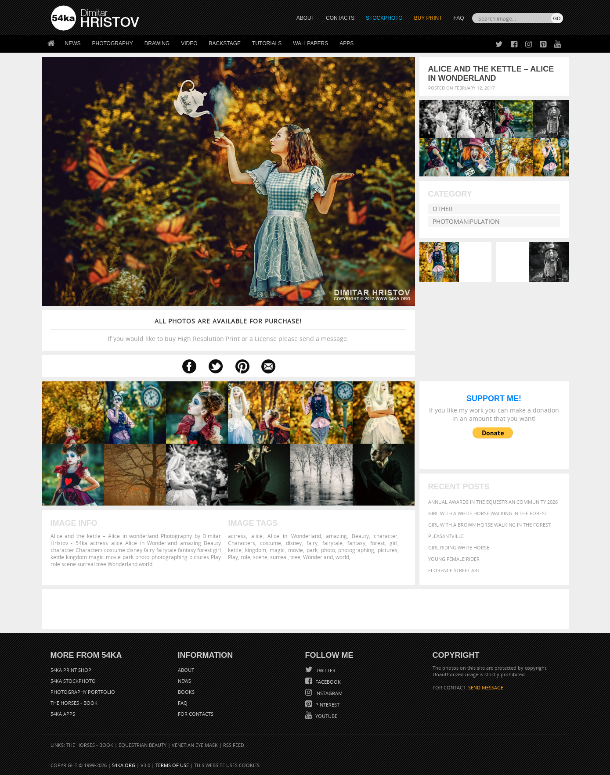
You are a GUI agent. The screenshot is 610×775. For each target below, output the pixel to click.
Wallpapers (310, 43)
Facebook (327, 681)
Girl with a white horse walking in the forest (487, 513)
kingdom (255, 549)
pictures (387, 549)
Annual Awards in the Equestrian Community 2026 (493, 502)
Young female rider (454, 559)
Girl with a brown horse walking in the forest (489, 524)
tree (295, 556)
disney (294, 542)
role (245, 556)
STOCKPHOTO (384, 18)
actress (237, 535)
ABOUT (305, 18)
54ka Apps (63, 713)
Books (186, 692)
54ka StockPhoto (73, 681)
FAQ (458, 18)
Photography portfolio (83, 692)
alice (257, 535)
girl (393, 542)
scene (260, 556)
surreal (279, 556)
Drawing (157, 43)
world (342, 556)
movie (295, 549)
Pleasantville (446, 536)
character (385, 535)
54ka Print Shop (71, 670)
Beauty (360, 535)
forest (377, 542)
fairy (312, 542)
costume (270, 542)
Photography (112, 43)
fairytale (332, 542)
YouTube (325, 716)
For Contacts (195, 713)
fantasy (356, 542)
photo (328, 549)
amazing (336, 535)
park (312, 549)
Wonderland (318, 556)
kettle (235, 549)
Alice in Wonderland (294, 535)
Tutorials (267, 43)
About (186, 670)
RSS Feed (233, 745)
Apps (346, 43)
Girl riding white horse (458, 547)
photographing (356, 549)
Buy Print (428, 18)
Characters (241, 542)
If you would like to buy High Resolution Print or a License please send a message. (228, 330)
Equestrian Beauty (142, 745)
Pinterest (326, 704)
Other (443, 209)
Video (189, 43)
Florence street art (454, 570)
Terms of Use (172, 765)
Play (233, 556)
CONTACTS (340, 18)
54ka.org (123, 765)
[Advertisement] (307, 609)
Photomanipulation (466, 221)
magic (277, 549)
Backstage (225, 43)
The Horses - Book (74, 703)
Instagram (328, 693)
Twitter (325, 670)
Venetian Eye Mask (195, 745)
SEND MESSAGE (485, 687)
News (73, 43)
